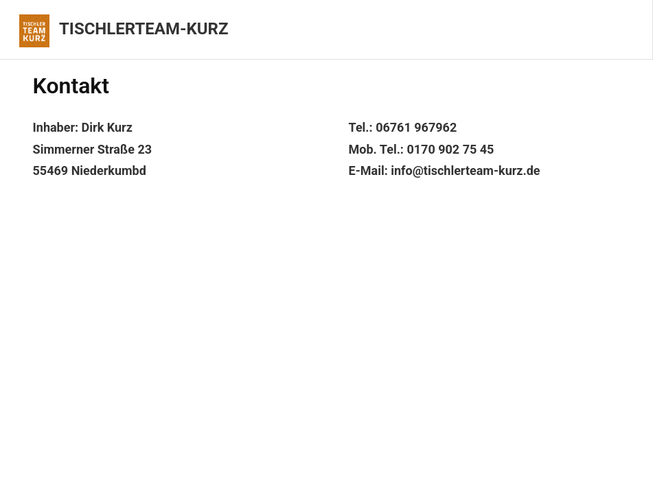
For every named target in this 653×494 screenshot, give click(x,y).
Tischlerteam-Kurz (143, 28)
